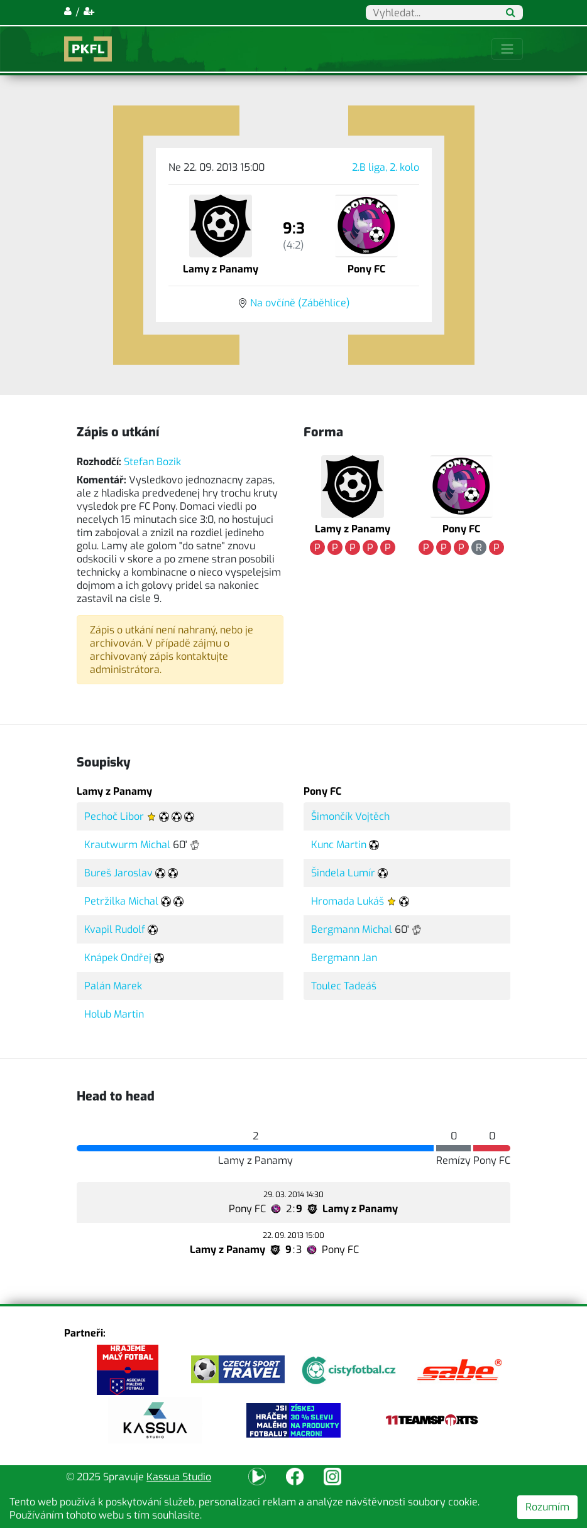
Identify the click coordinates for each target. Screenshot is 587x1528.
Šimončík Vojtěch (350, 816)
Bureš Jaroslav (118, 873)
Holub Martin (114, 1014)
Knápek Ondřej (117, 957)
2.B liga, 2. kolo (385, 167)
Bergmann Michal (351, 929)
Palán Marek (113, 986)
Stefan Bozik (152, 461)
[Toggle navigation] (507, 49)
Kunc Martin (338, 844)
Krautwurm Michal (127, 844)
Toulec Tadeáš (343, 986)
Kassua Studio (178, 1476)
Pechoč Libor (114, 816)
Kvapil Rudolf (114, 929)
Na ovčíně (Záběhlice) (300, 302)
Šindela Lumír (343, 873)
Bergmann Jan (344, 957)
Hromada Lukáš (347, 901)
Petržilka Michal (121, 901)
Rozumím (547, 1507)
